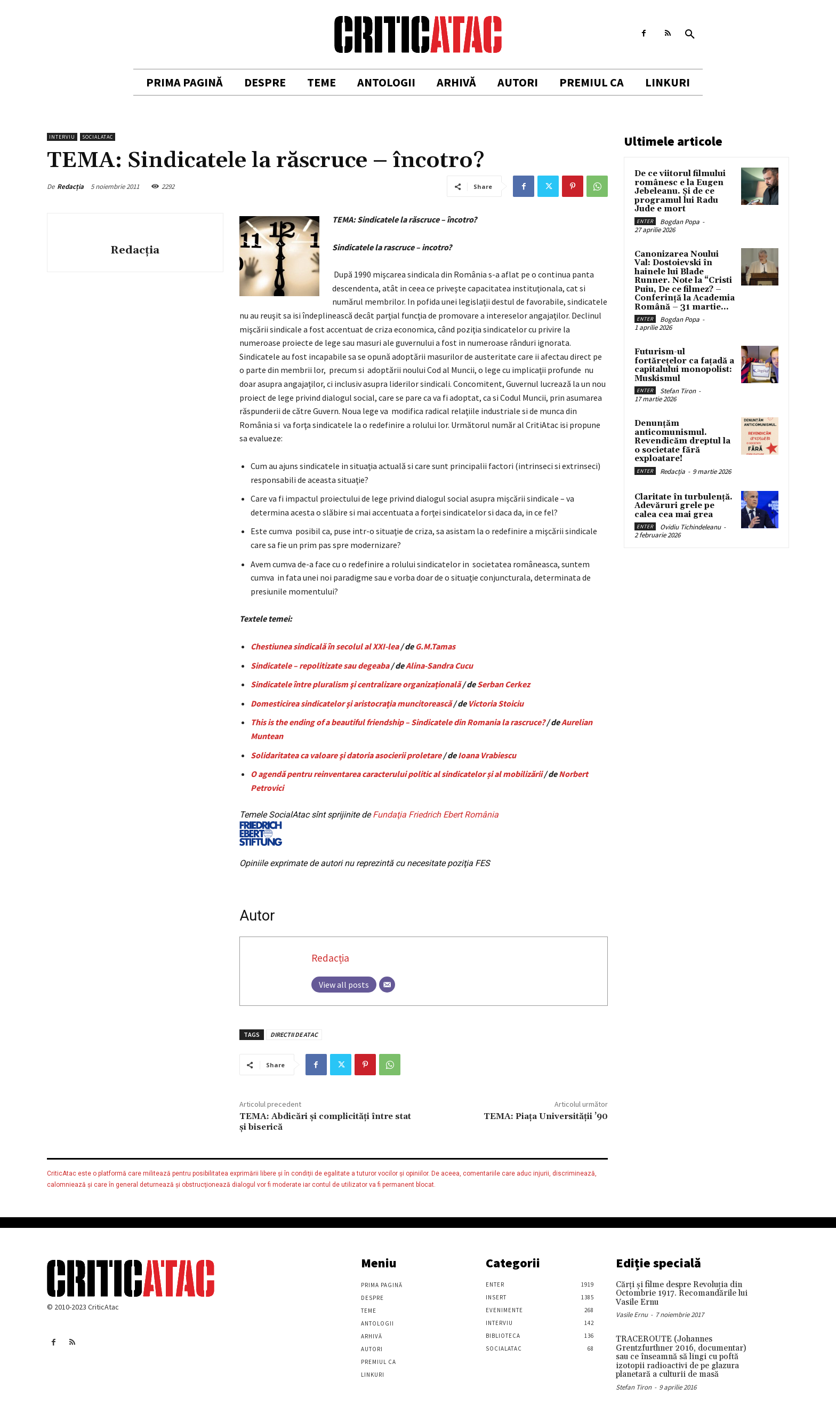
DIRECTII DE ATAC (294, 1034)
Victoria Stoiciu (496, 703)
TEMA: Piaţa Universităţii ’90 (546, 1116)
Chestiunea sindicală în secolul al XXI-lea (325, 646)
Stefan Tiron (678, 390)
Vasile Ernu (632, 1314)
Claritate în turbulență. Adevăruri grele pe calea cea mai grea (683, 506)
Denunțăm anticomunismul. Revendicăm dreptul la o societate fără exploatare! (682, 441)
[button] (690, 34)
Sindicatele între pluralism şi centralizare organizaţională (356, 684)
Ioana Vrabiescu (487, 755)
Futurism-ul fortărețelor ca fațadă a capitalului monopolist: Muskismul (684, 365)
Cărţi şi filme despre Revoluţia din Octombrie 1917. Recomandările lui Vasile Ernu (681, 1293)
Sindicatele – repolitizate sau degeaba (320, 665)
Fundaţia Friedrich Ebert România (369, 828)
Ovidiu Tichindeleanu (690, 526)
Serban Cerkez (503, 684)
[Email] (387, 985)
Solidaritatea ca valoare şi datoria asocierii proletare (346, 755)
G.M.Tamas (435, 646)
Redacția (70, 186)
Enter (645, 221)
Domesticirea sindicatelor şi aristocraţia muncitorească (351, 703)
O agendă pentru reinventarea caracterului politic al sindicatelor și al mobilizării (396, 773)
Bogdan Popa (680, 221)
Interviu (62, 137)
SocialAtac (97, 137)
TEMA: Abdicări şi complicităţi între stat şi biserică (325, 1121)
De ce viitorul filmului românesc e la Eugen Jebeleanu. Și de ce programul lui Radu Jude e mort (680, 191)
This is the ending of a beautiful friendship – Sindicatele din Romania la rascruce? (398, 722)
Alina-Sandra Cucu (439, 665)
